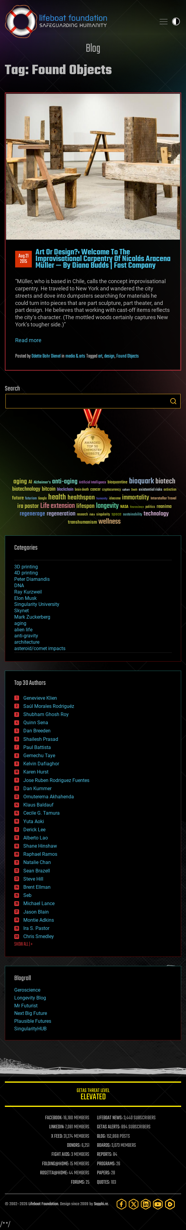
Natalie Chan (37, 862)
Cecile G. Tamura (41, 813)
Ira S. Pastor (36, 928)
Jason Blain (36, 912)
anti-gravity (26, 636)
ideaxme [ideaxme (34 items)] (115, 499)
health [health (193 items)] (57, 497)
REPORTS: (104, 1155)
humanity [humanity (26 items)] (102, 499)
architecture (26, 642)
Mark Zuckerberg (32, 617)
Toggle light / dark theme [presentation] (176, 21)
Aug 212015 (23, 259)
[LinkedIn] (146, 1204)
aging (20, 623)
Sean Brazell (36, 871)
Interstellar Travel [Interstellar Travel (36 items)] (163, 498)
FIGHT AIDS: (60, 1155)
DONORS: (74, 1146)
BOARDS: (104, 1146)
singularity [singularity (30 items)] (103, 515)
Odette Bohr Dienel (46, 356)
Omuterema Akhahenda (48, 797)
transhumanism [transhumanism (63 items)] (82, 522)
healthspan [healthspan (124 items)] (81, 498)
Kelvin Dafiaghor (41, 764)
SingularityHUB (30, 1029)
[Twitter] (133, 1204)
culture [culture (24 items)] (126, 490)
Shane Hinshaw (40, 846)
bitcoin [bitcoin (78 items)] (48, 489)
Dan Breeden (37, 731)
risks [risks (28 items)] (92, 514)
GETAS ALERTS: (108, 1127)
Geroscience (27, 990)
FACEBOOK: (53, 1118)
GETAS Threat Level (93, 1095)
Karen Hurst (35, 772)
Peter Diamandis (32, 579)
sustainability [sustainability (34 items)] (132, 515)
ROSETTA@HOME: (54, 1173)
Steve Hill (33, 879)
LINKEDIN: (56, 1127)
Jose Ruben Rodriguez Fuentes (56, 780)
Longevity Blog (30, 998)
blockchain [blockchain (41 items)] (65, 489)
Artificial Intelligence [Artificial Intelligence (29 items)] (92, 483)
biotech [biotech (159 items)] (165, 481)
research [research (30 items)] (82, 515)
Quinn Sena (35, 722)
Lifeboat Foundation (43, 1204)
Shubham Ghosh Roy (46, 714)
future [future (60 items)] (18, 498)
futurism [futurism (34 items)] (31, 499)
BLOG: (101, 1136)
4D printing (26, 573)
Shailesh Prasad (40, 739)
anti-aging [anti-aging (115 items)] (65, 482)
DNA (19, 585)
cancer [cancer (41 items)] (95, 489)
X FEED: (57, 1136)
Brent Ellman (37, 887)
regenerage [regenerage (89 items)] (32, 514)
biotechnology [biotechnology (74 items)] (26, 489)
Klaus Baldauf (38, 805)
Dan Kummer (37, 788)
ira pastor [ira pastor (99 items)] (28, 506)
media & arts (75, 356)
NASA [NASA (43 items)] (124, 507)
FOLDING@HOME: (55, 1164)
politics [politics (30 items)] (150, 507)
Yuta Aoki (33, 821)
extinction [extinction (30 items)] (170, 490)
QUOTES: (103, 1182)
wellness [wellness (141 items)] (109, 522)
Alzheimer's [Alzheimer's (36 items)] (42, 482)
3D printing (26, 567)
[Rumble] (170, 1204)
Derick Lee (34, 830)
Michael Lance (39, 903)
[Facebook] (121, 1204)
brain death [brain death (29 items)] (82, 490)
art (100, 356)
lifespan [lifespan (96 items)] (85, 506)
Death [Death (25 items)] (134, 490)
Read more (28, 340)
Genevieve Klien (40, 698)
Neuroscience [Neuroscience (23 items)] (137, 507)
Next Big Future (30, 1013)
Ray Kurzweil (28, 592)
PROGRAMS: (106, 1164)
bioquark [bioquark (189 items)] (141, 481)
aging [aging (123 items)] (20, 482)
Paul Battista (37, 747)
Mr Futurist (26, 1006)
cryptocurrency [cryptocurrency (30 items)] (111, 490)
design (109, 356)
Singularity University (36, 604)
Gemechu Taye (39, 755)
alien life (23, 630)
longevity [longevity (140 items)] (107, 506)
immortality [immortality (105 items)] (135, 497)
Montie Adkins (38, 920)
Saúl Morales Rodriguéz (48, 706)
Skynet (21, 610)
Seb (27, 895)
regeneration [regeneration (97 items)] (61, 513)
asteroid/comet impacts (39, 648)
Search (173, 401)
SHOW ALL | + (23, 944)
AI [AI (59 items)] (30, 482)
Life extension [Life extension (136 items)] (57, 506)
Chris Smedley (38, 936)
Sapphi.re (101, 1204)
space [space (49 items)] (116, 514)
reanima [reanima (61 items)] (164, 506)
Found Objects (127, 356)
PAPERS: (103, 1173)
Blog (93, 48)
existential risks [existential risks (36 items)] (150, 490)
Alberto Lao (35, 838)
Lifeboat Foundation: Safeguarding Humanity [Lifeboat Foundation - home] (78, 21)
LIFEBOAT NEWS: (110, 1118)
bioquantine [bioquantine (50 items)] (118, 482)
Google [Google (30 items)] (42, 499)
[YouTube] (158, 1204)
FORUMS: (78, 1182)
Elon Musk (25, 598)
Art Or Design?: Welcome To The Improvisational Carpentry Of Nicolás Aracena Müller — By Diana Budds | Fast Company (103, 259)
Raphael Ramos (40, 854)
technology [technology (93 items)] (156, 514)
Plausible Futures (32, 1021)
